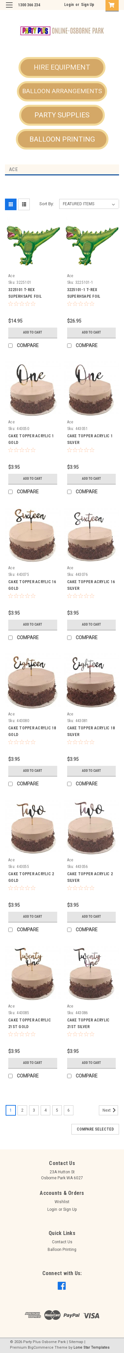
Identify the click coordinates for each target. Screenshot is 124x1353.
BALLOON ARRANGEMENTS (62, 91)
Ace (11, 276)
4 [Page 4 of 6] (45, 1110)
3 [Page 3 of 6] (34, 1110)
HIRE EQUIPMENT (62, 67)
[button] (62, 67)
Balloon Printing (62, 1249)
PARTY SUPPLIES (62, 115)
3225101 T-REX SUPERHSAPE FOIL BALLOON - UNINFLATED (30, 296)
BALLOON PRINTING (62, 139)
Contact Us (62, 1242)
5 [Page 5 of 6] (57, 1110)
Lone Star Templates (91, 1347)
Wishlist (62, 1201)
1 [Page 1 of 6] (11, 1110)
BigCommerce (41, 1347)
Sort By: (46, 203)
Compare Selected (95, 1129)
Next (110, 1110)
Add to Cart (32, 332)
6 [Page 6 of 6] (68, 1110)
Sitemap (76, 1342)
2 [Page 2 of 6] (22, 1110)
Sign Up (87, 4)
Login (69, 4)
